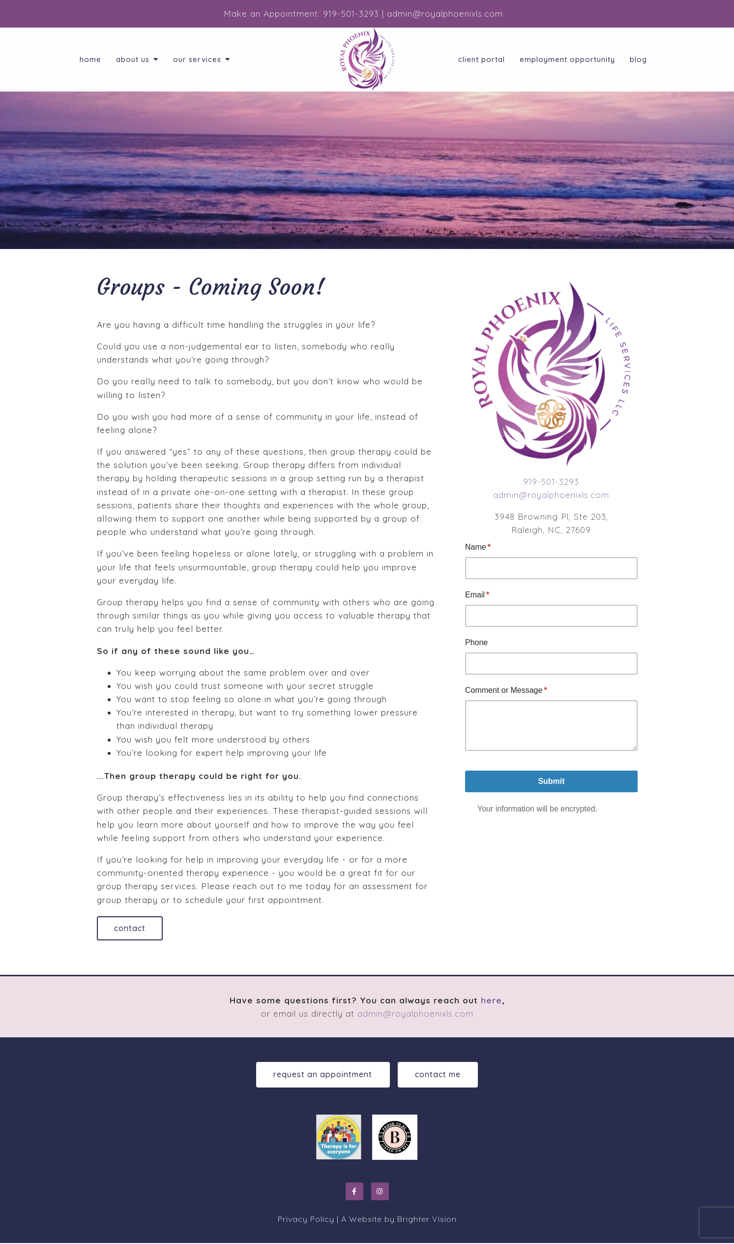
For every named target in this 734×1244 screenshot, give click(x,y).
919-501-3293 (551, 481)
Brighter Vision (427, 1220)
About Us (132, 59)
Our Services (197, 59)
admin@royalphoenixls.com (551, 495)
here (491, 1000)
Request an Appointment (322, 1075)
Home (90, 59)
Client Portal (481, 59)
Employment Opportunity (567, 59)
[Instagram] (380, 1192)
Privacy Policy (306, 1220)
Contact (131, 928)
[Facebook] (354, 1192)
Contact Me (439, 1075)
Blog (638, 59)
